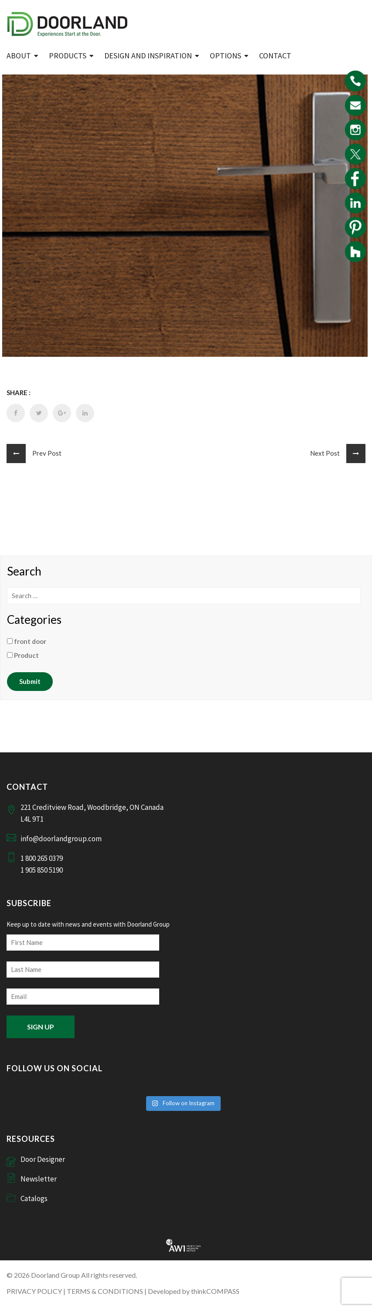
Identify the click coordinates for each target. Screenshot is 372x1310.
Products (67, 56)
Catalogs (34, 1198)
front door (26, 641)
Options (225, 56)
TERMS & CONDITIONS (105, 1291)
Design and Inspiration (148, 56)
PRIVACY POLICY (34, 1291)
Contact (275, 56)
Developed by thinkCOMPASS (193, 1291)
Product (23, 655)
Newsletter (38, 1179)
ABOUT (19, 56)
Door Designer (42, 1159)
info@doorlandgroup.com (61, 838)
